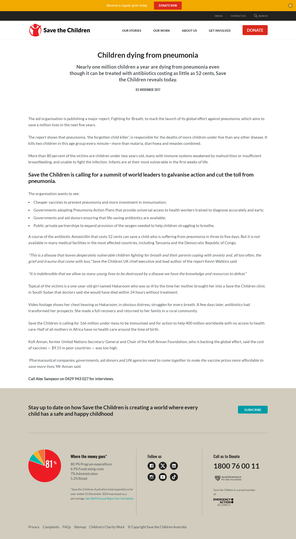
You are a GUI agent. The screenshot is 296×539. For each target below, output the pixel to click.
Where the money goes (88, 456)
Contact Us (238, 15)
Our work (161, 30)
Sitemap (80, 527)
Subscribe (252, 410)
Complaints (51, 527)
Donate (255, 30)
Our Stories (131, 30)
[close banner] (290, 6)
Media (219, 15)
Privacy (33, 527)
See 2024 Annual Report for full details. (110, 498)
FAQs (66, 527)
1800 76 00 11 (236, 465)
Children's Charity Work (107, 527)
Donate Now (168, 5)
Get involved (220, 30)
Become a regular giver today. (127, 5)
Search (261, 16)
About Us (189, 30)
